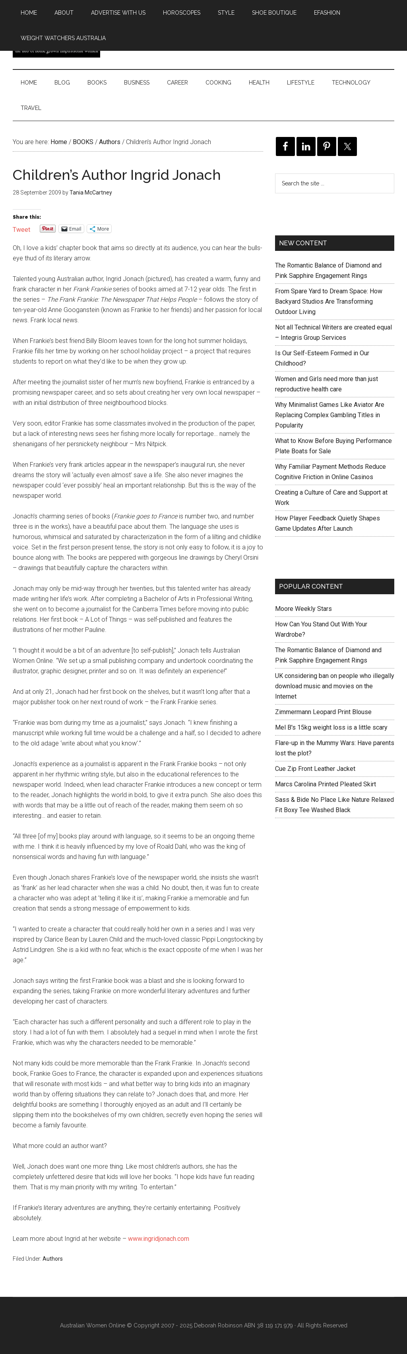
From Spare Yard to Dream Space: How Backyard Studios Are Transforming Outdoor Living (328, 301)
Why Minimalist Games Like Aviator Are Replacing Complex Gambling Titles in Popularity (329, 415)
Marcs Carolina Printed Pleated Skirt (325, 784)
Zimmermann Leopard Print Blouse (323, 712)
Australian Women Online (92, 1325)
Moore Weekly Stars (303, 608)
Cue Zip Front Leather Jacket (315, 768)
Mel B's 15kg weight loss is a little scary (331, 727)
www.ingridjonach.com (158, 1238)
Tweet (21, 229)
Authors (53, 1259)
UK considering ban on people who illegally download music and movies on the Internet (334, 686)
